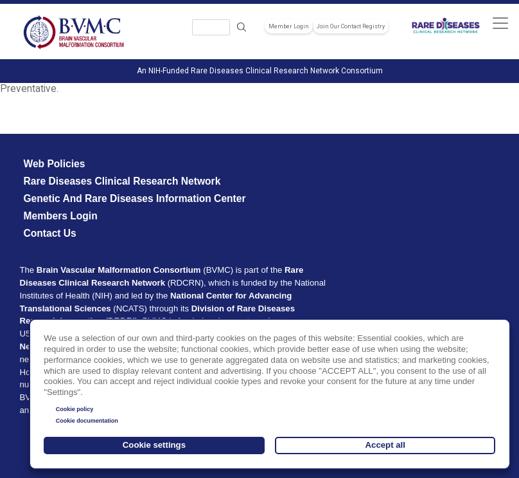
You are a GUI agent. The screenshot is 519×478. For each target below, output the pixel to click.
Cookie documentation (87, 421)
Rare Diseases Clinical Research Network (121, 181)
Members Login (60, 215)
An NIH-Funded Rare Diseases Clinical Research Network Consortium (260, 70)
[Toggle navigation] (500, 23)
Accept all (385, 445)
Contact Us (49, 233)
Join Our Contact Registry (351, 26)
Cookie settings (154, 445)
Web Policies (54, 163)
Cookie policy (75, 409)
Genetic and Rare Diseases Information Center (134, 198)
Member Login (288, 26)
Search (241, 27)
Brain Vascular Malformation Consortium (119, 270)
